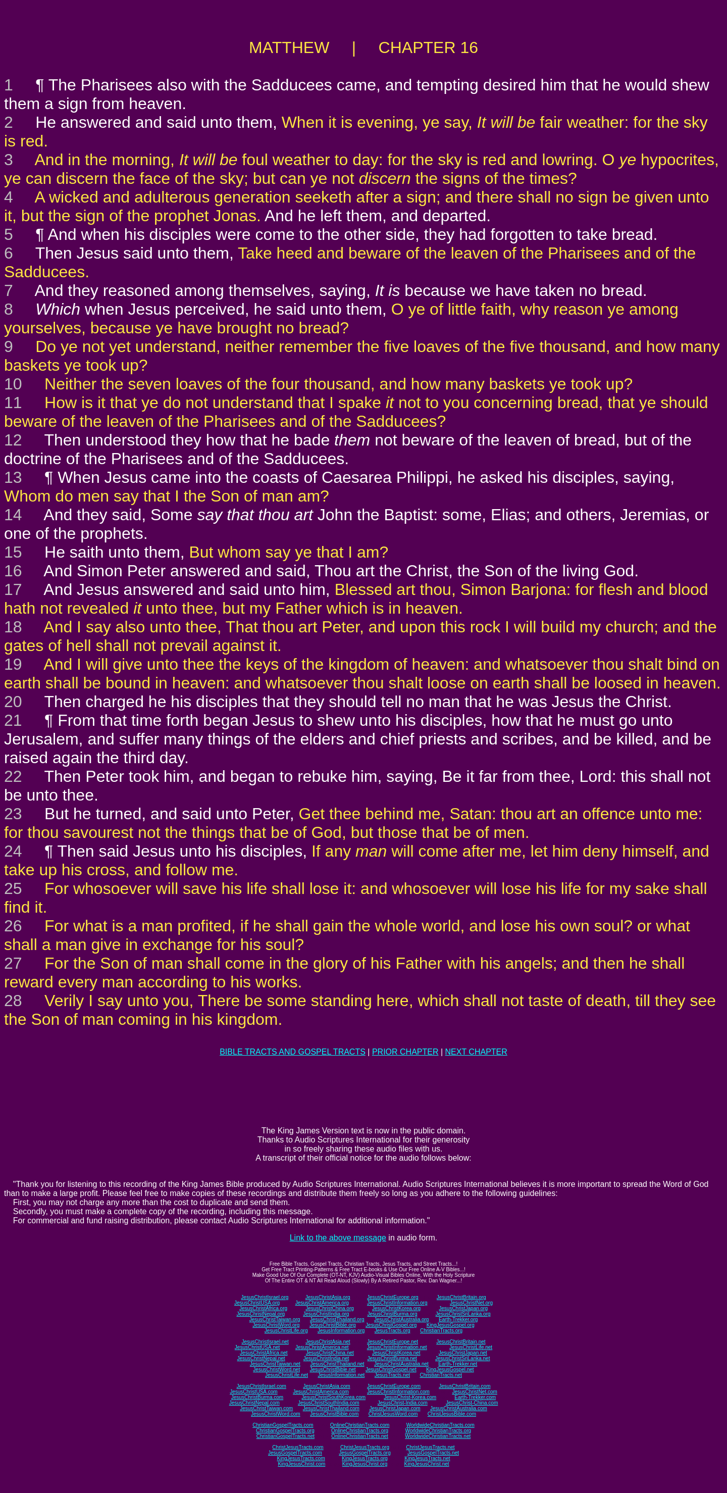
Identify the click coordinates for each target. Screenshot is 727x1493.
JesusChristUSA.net (257, 1347)
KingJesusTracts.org (365, 1458)
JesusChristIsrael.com (261, 1386)
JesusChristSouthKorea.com (333, 1397)
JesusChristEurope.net (392, 1342)
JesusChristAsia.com (326, 1386)
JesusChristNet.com (474, 1392)
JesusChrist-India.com (403, 1403)
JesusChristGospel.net (391, 1369)
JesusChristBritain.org (461, 1297)
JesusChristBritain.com (464, 1386)
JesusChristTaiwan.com (266, 1408)
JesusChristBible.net (332, 1369)
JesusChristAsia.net (327, 1342)
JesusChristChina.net (330, 1353)
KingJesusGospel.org (451, 1325)
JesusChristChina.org (329, 1308)
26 (13, 926)
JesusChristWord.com (275, 1414)
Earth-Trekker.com (475, 1397)
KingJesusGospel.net (450, 1369)
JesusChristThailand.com (331, 1408)
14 (13, 515)
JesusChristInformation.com (398, 1392)
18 (13, 627)
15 (13, 552)
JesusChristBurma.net (392, 1358)
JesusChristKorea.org (396, 1308)
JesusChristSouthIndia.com (328, 1403)
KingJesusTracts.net (427, 1458)
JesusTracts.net (392, 1375)
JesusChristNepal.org (260, 1314)
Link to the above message (338, 1237)
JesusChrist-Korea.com (410, 1397)
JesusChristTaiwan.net (275, 1364)
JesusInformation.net (341, 1375)
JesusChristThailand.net (337, 1364)
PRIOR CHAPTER (405, 1052)
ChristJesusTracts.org (364, 1447)
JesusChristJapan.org (463, 1308)
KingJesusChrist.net (426, 1464)
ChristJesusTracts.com (297, 1447)
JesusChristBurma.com (257, 1397)
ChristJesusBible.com (452, 1414)
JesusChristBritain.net (460, 1342)
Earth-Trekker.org (458, 1319)
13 (13, 477)
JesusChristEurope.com (394, 1386)
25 (13, 888)
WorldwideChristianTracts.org (438, 1430)
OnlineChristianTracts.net (359, 1436)
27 (13, 963)
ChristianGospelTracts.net (285, 1436)
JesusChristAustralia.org (401, 1319)
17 (13, 589)
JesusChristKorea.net (396, 1353)
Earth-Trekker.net (457, 1364)
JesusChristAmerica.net (322, 1347)
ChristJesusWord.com (393, 1414)
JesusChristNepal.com (254, 1403)
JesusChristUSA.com (253, 1392)
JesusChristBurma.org (393, 1314)
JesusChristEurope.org (393, 1297)
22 (13, 776)
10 (13, 384)
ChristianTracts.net (441, 1375)
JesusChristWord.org (275, 1325)
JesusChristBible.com (334, 1414)
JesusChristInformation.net (397, 1347)
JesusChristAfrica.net (263, 1353)
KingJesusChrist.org (364, 1464)
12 (13, 440)
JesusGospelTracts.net (433, 1453)
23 (13, 814)
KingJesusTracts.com (301, 1458)
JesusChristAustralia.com (458, 1408)
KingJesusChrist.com (301, 1464)
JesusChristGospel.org (391, 1325)
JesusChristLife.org (286, 1330)
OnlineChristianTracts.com (359, 1425)
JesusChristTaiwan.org (274, 1319)
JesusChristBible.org (332, 1325)
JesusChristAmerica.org (322, 1303)
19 (13, 664)
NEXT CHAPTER (476, 1052)
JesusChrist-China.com (472, 1403)
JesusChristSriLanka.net (462, 1358)
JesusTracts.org (392, 1330)
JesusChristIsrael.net (264, 1342)
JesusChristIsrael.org (264, 1297)
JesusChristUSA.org (257, 1303)
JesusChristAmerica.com (321, 1392)
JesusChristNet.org (471, 1303)
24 (13, 851)
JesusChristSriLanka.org (463, 1314)
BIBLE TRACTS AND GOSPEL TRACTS (293, 1052)
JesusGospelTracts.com (295, 1453)
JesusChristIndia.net (326, 1358)
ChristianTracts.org (441, 1330)
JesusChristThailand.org (337, 1319)
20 (13, 701)
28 (13, 1000)
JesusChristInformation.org (397, 1303)
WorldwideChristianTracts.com (440, 1425)
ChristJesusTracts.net (430, 1447)
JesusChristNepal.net (261, 1358)
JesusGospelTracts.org (364, 1453)
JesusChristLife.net (470, 1347)
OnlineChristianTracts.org (359, 1430)
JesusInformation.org (341, 1330)
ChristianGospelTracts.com (282, 1425)
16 (13, 571)
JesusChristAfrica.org (263, 1308)
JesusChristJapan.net (463, 1353)
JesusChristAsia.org (327, 1297)
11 (13, 402)
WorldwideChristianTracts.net (438, 1436)
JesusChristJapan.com (394, 1408)
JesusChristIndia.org (326, 1314)
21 (13, 720)
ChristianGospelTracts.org (285, 1430)
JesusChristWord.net (276, 1369)
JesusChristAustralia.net (401, 1364)
